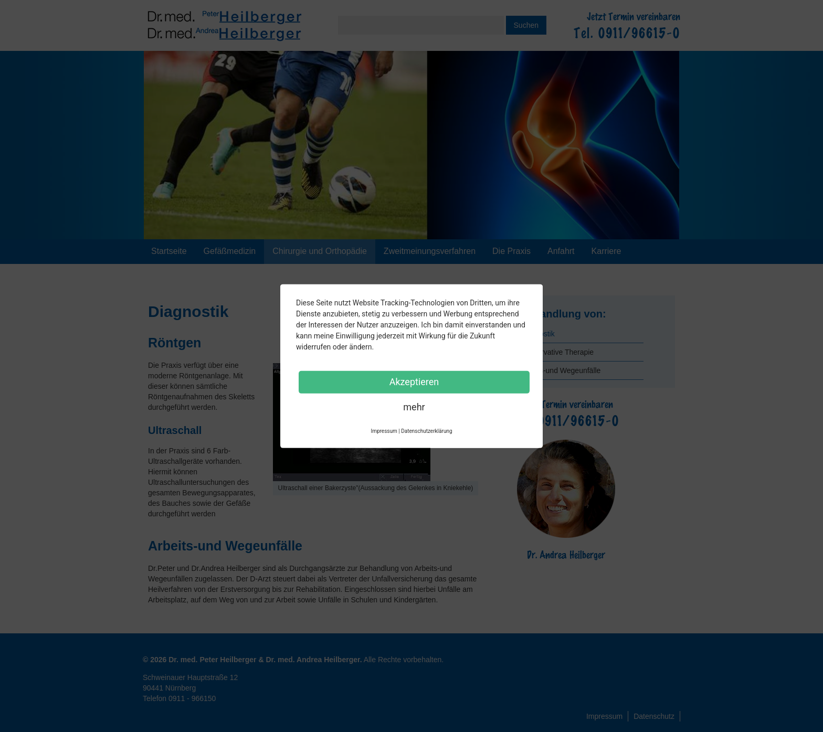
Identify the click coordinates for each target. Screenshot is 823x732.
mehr (414, 406)
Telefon (179, 698)
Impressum (604, 716)
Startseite (169, 251)
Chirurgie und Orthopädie (319, 251)
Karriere (606, 251)
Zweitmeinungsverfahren (430, 251)
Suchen (526, 25)
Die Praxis (511, 251)
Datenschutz (654, 716)
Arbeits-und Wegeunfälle (560, 370)
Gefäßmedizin (230, 251)
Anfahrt (561, 251)
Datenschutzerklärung (426, 430)
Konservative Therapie (557, 352)
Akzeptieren (414, 381)
